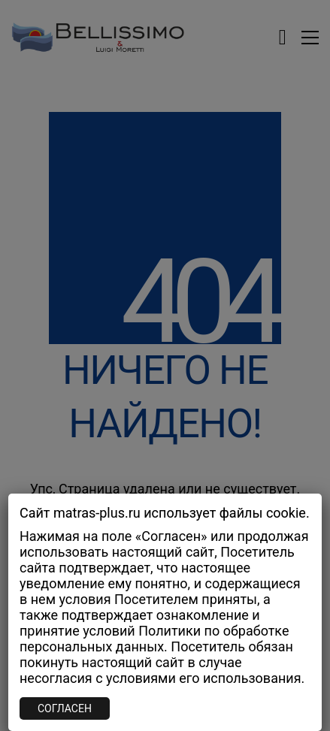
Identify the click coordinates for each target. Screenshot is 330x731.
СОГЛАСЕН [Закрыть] (65, 708)
